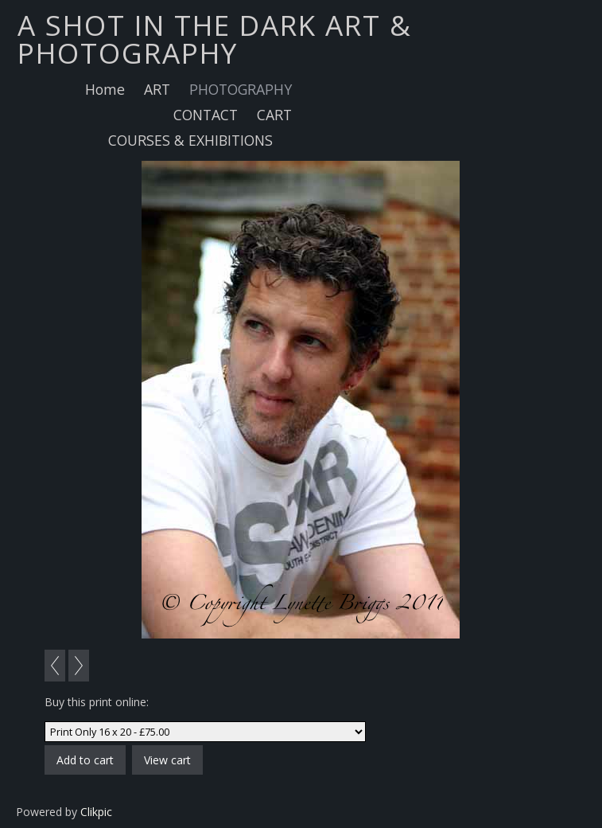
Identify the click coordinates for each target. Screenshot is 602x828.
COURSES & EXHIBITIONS (190, 140)
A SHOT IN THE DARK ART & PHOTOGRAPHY (214, 39)
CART (274, 114)
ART (157, 89)
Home (105, 89)
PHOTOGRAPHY (240, 89)
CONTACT (205, 114)
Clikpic (96, 811)
